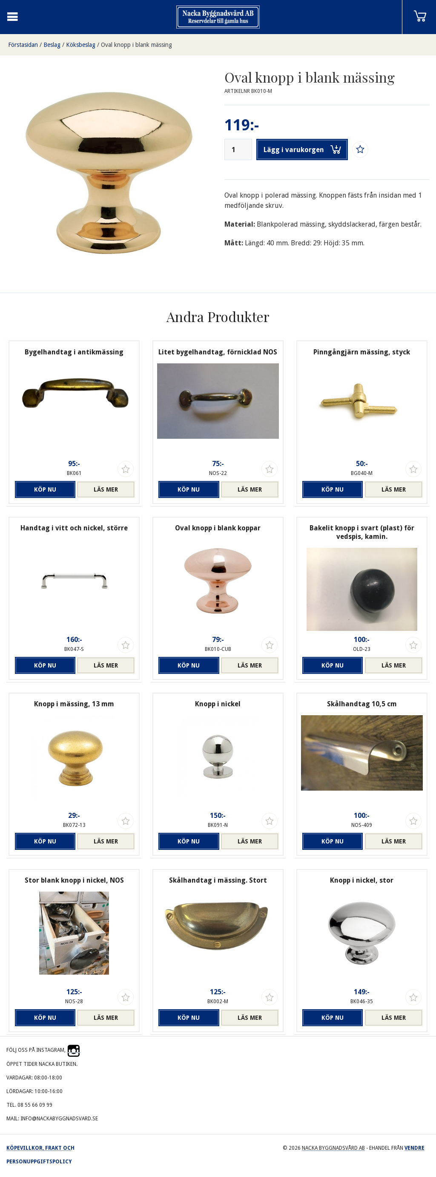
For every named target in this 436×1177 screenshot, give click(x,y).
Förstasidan (23, 44)
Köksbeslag (80, 44)
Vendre (414, 1148)
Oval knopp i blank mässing (136, 44)
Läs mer (106, 489)
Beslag (51, 44)
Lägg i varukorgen (302, 149)
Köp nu (45, 489)
